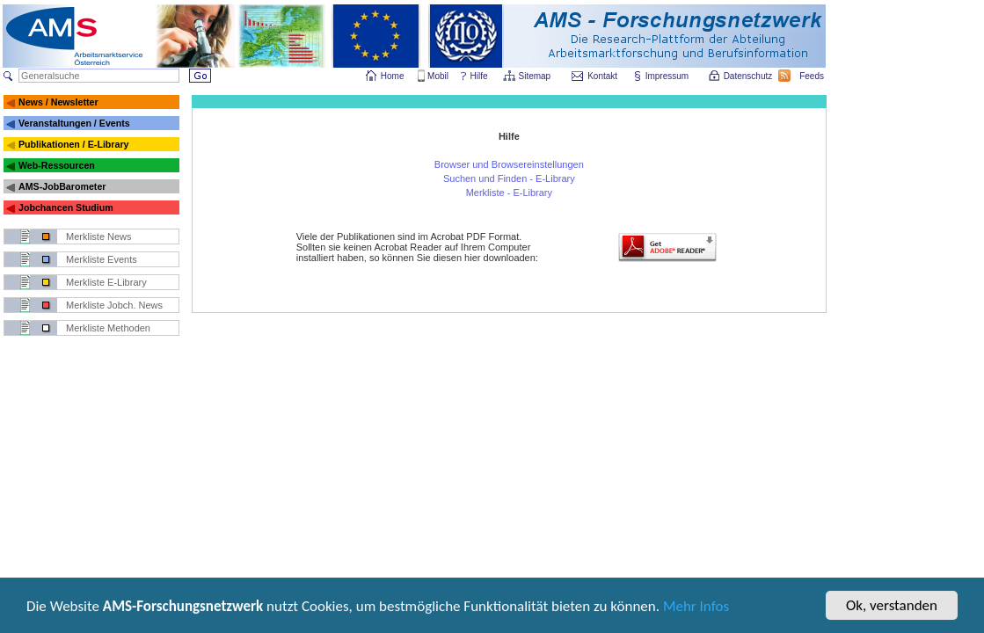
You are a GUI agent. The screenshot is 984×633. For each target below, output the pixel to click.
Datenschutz (749, 76)
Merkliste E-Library (106, 282)
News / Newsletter (58, 102)
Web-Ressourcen (56, 165)
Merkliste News (99, 236)
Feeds (812, 76)
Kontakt (602, 76)
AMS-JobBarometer (62, 186)
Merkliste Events (101, 259)
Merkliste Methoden (108, 328)
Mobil (437, 76)
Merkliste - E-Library (509, 192)
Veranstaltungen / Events (74, 123)
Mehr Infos (696, 608)
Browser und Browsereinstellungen (509, 164)
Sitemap (536, 76)
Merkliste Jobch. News (114, 305)
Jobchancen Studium (65, 207)
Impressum (667, 76)
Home (393, 76)
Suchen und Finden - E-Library (509, 178)
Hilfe (479, 76)
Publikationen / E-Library (73, 144)
